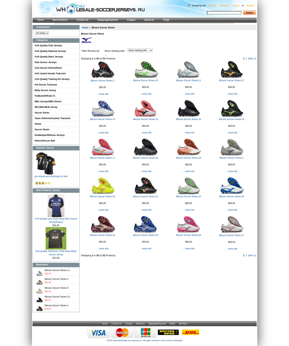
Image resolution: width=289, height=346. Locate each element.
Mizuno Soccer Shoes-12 (231, 80)
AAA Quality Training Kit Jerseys (52, 79)
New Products (60, 20)
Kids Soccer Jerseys (46, 62)
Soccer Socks (42, 112)
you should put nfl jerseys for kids (51, 175)
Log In (236, 5)
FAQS (166, 20)
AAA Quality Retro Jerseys (49, 56)
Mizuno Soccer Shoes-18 (145, 158)
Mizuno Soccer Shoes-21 (145, 196)
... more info (102, 94)
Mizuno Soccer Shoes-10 (145, 80)
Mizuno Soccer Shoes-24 (102, 235)
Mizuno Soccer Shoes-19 (188, 158)
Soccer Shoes (42, 129)
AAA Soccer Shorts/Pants (48, 68)
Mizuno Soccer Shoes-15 (57, 296)
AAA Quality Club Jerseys (48, 45)
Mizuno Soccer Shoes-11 (57, 270)
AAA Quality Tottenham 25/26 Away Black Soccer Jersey (56, 251)
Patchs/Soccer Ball (45, 140)
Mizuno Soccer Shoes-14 (145, 119)
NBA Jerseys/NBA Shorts (48, 101)
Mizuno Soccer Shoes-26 (188, 235)
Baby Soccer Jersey (45, 90)
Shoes (38, 124)
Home (41, 20)
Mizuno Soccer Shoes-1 (56, 305)
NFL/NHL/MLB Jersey (46, 107)
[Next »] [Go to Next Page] (252, 58)
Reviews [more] (45, 147)
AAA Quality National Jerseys (50, 51)
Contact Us (82, 20)
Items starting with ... (114, 52)
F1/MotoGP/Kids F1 (45, 96)
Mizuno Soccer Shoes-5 (56, 288)
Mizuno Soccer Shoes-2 (56, 279)
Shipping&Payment (107, 20)
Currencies (43, 27)
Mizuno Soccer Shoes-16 (231, 119)
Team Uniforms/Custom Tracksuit (52, 118)
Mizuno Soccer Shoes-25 (145, 235)
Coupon (131, 20)
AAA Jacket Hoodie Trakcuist (50, 73)
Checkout (224, 5)
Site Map (183, 323)
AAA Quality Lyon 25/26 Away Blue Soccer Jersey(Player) (56, 219)
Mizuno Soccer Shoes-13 (102, 119)
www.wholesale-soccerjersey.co (127, 340)
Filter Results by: (90, 50)
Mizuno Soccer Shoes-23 (231, 196)
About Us (149, 20)
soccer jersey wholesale (172, 340)
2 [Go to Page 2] (246, 58)
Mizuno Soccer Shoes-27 (231, 235)
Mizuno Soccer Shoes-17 (102, 158)
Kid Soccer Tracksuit (46, 84)
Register (250, 5)
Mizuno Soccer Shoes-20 (102, 196)
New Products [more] (48, 190)
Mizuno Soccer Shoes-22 (188, 196)
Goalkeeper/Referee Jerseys (50, 135)
